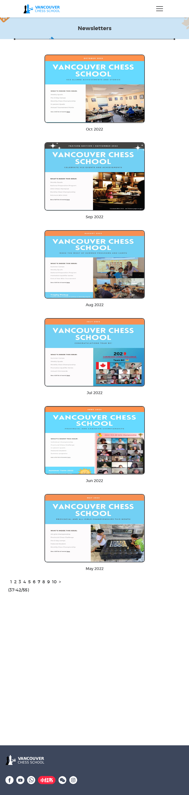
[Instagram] (73, 779)
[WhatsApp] (31, 779)
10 (54, 581)
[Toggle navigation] (159, 9)
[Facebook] (9, 779)
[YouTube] (20, 779)
